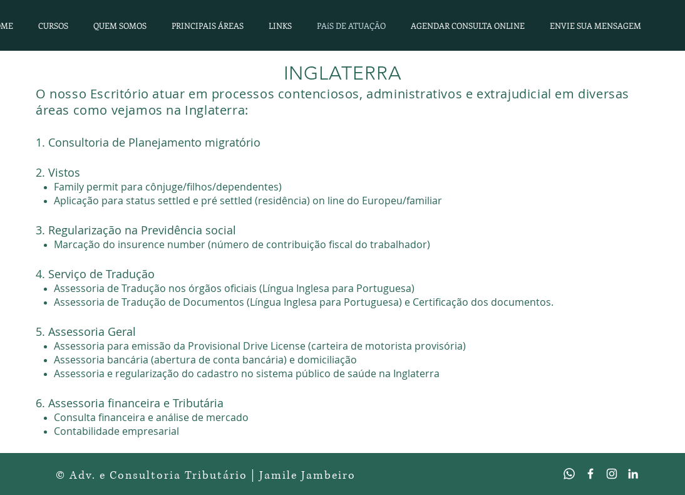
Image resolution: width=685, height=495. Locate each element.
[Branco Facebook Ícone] (590, 474)
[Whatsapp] (569, 474)
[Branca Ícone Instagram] (612, 474)
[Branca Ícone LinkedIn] (633, 474)
